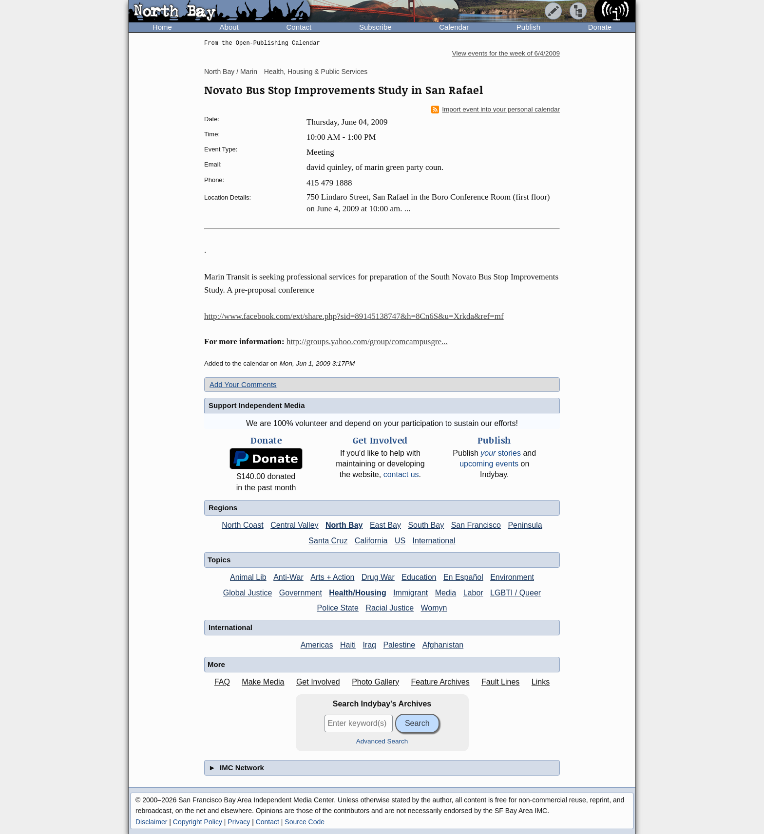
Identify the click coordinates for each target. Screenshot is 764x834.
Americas (317, 645)
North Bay (344, 525)
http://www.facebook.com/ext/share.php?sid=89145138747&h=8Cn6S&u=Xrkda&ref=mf (354, 316)
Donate (599, 27)
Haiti (348, 645)
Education (418, 577)
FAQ (222, 682)
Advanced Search (382, 741)
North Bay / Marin (230, 71)
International (434, 541)
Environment (512, 577)
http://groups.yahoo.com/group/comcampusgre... (367, 341)
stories (500, 453)
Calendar (454, 27)
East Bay (385, 525)
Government (300, 593)
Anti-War (288, 577)
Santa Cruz (327, 541)
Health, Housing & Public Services (315, 71)
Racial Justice (389, 608)
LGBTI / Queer (515, 593)
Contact (298, 27)
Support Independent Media (257, 405)
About (229, 27)
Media (446, 593)
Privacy (239, 822)
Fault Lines (500, 682)
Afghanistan (443, 645)
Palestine (399, 645)
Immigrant (410, 593)
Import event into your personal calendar (495, 109)
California (371, 541)
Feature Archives (440, 682)
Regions (223, 507)
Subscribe (375, 27)
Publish (528, 27)
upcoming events (488, 464)
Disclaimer (151, 822)
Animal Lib (248, 577)
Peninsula (525, 525)
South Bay (426, 525)
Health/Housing (357, 593)
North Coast (242, 525)
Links (541, 682)
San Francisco (476, 525)
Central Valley (294, 525)
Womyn (434, 608)
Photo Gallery (375, 682)
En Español (463, 577)
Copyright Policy (197, 822)
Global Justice (247, 593)
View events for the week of (506, 53)
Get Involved (318, 682)
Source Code (305, 822)
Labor (473, 593)
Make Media (263, 682)
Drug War (378, 577)
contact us (401, 474)
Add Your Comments (243, 384)
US (400, 541)
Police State (338, 608)
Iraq (369, 645)
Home (162, 27)
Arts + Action (332, 577)
